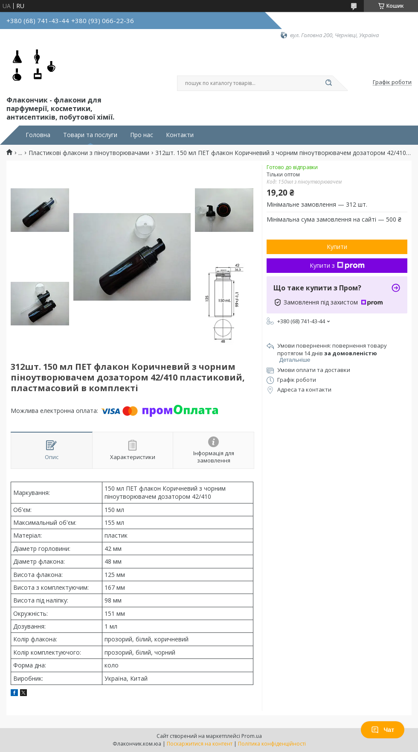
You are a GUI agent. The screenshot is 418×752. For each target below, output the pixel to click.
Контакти (180, 135)
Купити (337, 247)
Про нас (141, 135)
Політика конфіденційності (272, 743)
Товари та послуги (90, 135)
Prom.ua (251, 736)
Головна (38, 135)
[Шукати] (328, 83)
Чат (382, 730)
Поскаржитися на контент (199, 743)
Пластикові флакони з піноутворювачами (89, 153)
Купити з (337, 265)
